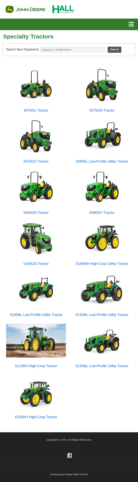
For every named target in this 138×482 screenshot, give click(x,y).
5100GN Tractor (36, 264)
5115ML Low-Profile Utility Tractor (101, 315)
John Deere (25, 9)
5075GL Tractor (36, 110)
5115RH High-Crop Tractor (36, 366)
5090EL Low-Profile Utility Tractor (102, 161)
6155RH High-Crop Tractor (36, 417)
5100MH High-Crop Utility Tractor (102, 264)
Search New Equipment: (22, 49)
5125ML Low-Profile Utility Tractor (101, 366)
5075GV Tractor (36, 161)
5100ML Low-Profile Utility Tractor (35, 315)
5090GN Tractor (36, 213)
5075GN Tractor (102, 110)
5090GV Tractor (101, 213)
